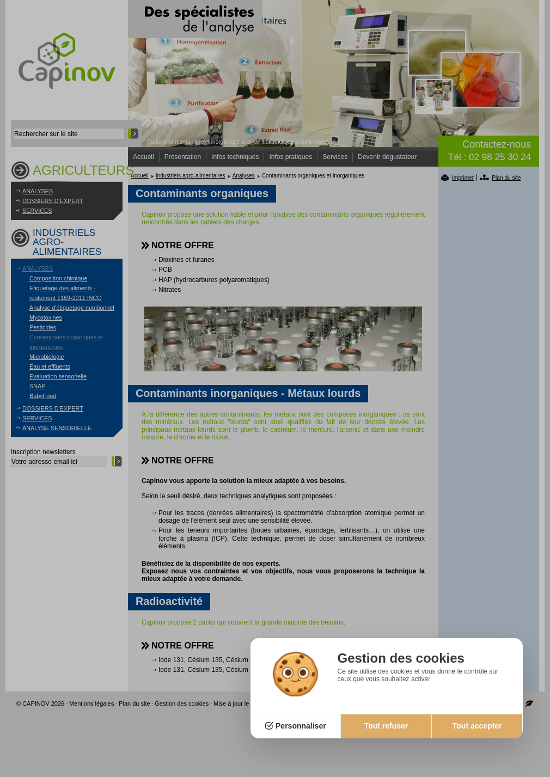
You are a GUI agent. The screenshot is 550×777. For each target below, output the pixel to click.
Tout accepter (477, 725)
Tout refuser (386, 725)
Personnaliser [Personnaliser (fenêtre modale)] (301, 725)
